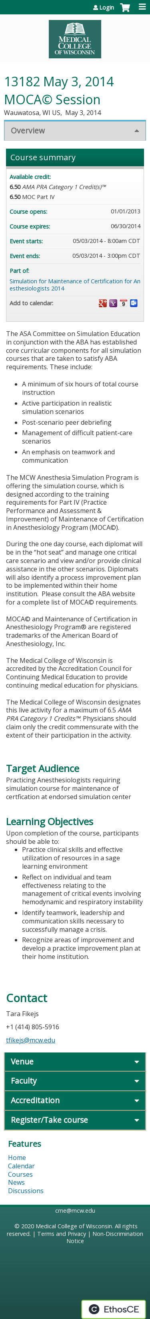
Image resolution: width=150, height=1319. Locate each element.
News (16, 1182)
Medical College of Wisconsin (74, 1226)
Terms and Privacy (61, 1233)
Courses (20, 1174)
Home (17, 1157)
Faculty (24, 1080)
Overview (28, 130)
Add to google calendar (103, 303)
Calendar (21, 1166)
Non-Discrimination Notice (105, 1237)
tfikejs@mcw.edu (30, 1040)
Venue (22, 1061)
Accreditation (35, 1100)
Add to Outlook (134, 303)
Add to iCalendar (124, 303)
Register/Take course (49, 1119)
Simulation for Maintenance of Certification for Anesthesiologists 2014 (75, 284)
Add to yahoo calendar (113, 303)
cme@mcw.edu (75, 1210)
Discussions (26, 1190)
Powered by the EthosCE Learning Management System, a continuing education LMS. (113, 1309)
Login (106, 7)
